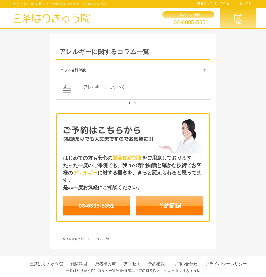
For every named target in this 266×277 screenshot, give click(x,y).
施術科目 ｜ (248, 3)
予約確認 (169, 205)
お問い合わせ (184, 264)
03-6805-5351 (191, 22)
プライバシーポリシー (226, 264)
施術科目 (79, 264)
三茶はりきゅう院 (46, 264)
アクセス (132, 264)
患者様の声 (105, 264)
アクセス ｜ (228, 3)
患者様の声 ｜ (207, 3)
